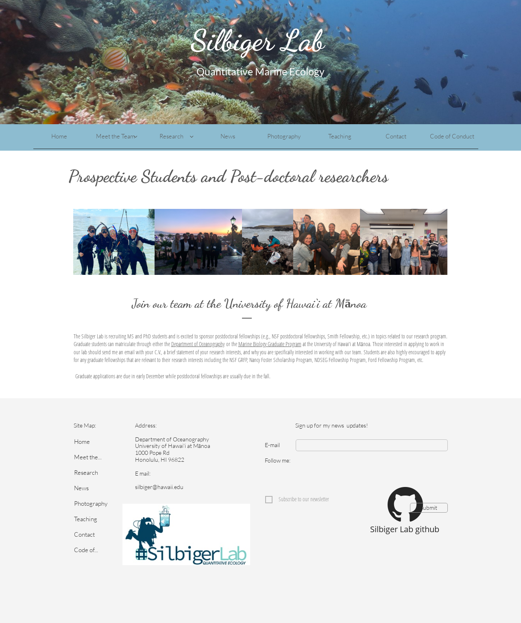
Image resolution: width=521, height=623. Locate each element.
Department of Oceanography (198, 344)
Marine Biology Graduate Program (269, 344)
